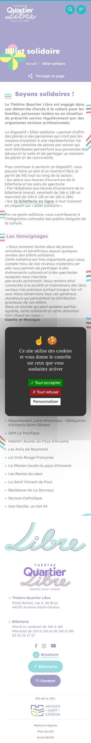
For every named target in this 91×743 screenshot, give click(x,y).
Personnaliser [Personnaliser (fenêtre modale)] (45, 401)
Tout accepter (45, 382)
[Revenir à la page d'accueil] (20, 20)
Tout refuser (46, 392)
